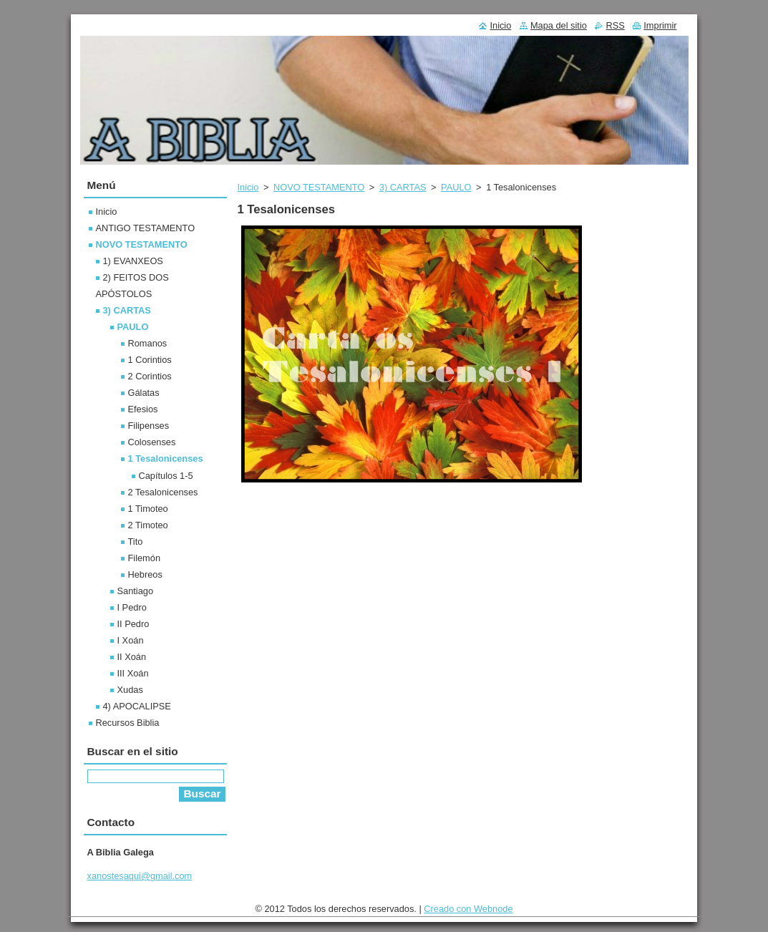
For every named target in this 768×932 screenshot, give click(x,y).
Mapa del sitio (558, 25)
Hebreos (145, 574)
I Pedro (132, 607)
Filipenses (149, 425)
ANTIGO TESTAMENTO (145, 228)
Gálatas (144, 392)
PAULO (456, 187)
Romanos (147, 343)
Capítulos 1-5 (166, 475)
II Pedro (133, 623)
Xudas (130, 689)
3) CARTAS (403, 187)
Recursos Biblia (128, 722)
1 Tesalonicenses (165, 458)
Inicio (248, 187)
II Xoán (132, 656)
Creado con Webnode (468, 908)
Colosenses (152, 442)
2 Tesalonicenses (163, 492)
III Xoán (133, 673)
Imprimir (659, 25)
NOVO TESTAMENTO (318, 187)
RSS (615, 25)
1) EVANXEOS (133, 261)
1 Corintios (150, 359)
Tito (135, 541)
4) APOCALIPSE (137, 706)
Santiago (135, 591)
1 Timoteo (148, 508)
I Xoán (130, 640)
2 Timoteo (148, 525)
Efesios (143, 409)
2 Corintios (150, 376)
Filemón (144, 558)
